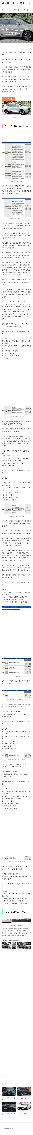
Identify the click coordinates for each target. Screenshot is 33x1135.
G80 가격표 (8, 99)
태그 (8, 10)
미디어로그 (17, 10)
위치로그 (26, 10)
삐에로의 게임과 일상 (13, 3)
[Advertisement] (16, 383)
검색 (25, 3)
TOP (29, 1129)
